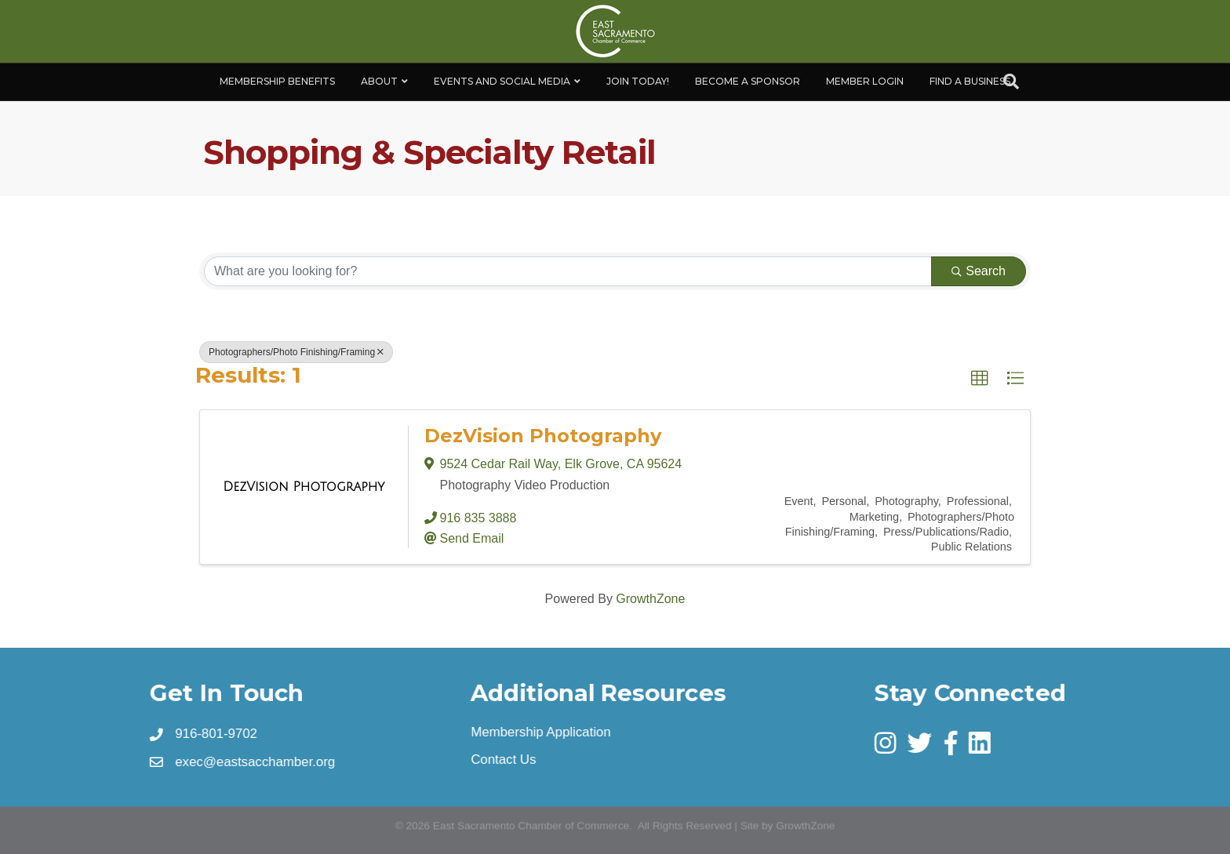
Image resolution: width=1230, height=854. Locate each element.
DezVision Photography (542, 435)
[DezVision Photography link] (303, 487)
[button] (979, 378)
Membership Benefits (277, 81)
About (379, 81)
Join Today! (637, 81)
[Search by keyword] (568, 271)
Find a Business (970, 81)
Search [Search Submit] (979, 271)
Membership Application (540, 732)
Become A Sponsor (747, 81)
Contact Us (504, 760)
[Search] (1011, 81)
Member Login (865, 81)
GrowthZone (650, 598)
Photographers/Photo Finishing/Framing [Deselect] (296, 352)
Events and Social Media (502, 81)
